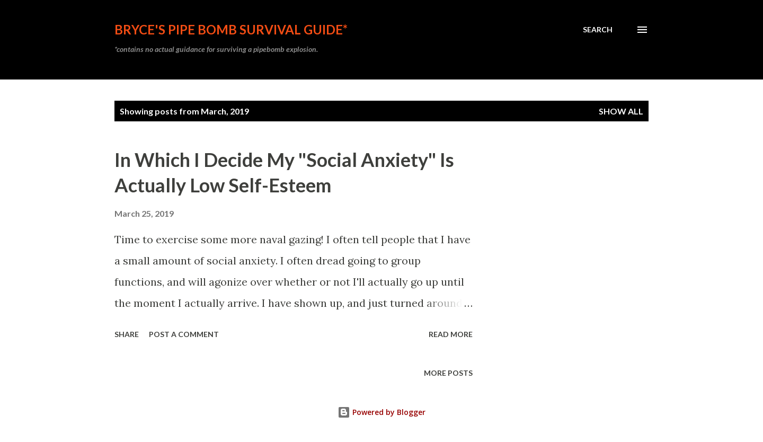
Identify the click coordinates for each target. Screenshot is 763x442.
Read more (451, 334)
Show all (621, 111)
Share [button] (126, 334)
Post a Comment (184, 334)
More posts (448, 372)
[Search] (598, 29)
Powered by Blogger (381, 412)
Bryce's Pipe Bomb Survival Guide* (231, 29)
